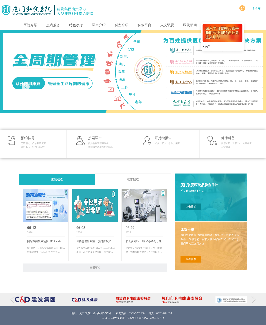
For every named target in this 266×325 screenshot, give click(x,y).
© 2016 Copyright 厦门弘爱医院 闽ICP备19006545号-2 (133, 317)
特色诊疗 (76, 25)
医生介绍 (99, 25)
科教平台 (144, 25)
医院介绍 (30, 25)
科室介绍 (121, 25)
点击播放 (191, 206)
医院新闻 (190, 25)
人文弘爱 (167, 25)
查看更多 (95, 267)
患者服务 (53, 25)
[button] (240, 87)
